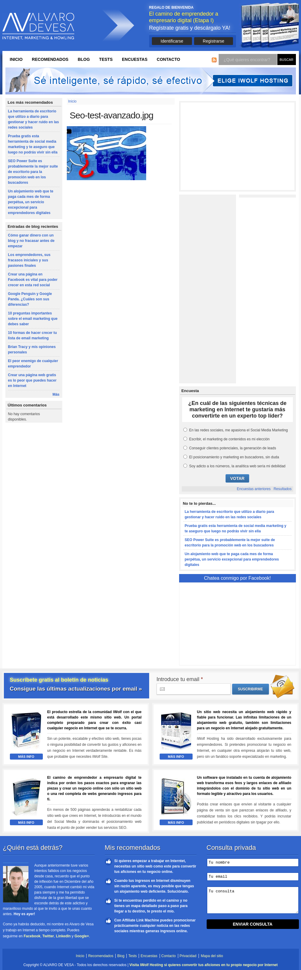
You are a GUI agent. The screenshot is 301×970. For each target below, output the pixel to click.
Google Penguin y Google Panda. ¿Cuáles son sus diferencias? (30, 299)
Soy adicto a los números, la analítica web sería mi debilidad (237, 466)
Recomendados (50, 59)
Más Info (26, 756)
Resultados (282, 489)
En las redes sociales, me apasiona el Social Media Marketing (238, 430)
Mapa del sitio (212, 956)
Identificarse (172, 41)
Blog (84, 59)
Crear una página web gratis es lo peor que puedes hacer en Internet (32, 380)
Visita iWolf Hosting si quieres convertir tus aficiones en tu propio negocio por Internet (203, 965)
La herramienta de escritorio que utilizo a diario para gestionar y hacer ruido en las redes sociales (33, 119)
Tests (106, 59)
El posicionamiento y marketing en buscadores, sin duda (234, 457)
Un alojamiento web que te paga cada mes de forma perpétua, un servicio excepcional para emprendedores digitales (30, 202)
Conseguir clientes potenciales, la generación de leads (232, 448)
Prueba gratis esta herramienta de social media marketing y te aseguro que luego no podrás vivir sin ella (33, 144)
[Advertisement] (237, 146)
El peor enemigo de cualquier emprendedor (33, 363)
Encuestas (134, 59)
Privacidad (188, 956)
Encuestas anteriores (254, 489)
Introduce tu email (180, 679)
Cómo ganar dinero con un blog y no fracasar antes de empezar (31, 240)
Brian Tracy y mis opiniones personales (32, 349)
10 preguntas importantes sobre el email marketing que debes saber (33, 318)
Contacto (168, 59)
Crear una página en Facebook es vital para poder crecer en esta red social (33, 279)
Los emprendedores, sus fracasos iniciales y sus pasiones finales (29, 260)
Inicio (16, 59)
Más (55, 394)
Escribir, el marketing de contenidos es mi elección (229, 439)
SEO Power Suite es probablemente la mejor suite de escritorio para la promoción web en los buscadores (33, 172)
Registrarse (213, 41)
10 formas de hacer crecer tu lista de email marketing (32, 335)
